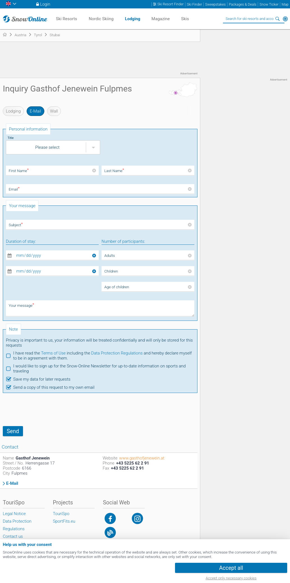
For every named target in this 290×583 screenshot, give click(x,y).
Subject (16, 225)
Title (11, 138)
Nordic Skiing (101, 18)
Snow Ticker (269, 4)
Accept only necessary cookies (231, 578)
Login (45, 4)
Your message (21, 305)
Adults (109, 255)
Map (285, 4)
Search (277, 18)
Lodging (13, 111)
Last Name (114, 170)
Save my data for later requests (41, 379)
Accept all (231, 568)
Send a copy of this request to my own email (54, 387)
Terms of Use (53, 353)
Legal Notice (14, 513)
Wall (54, 111)
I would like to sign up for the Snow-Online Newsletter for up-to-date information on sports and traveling (99, 368)
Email (14, 189)
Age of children (116, 287)
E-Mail (35, 111)
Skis (185, 18)
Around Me (285, 18)
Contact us (13, 536)
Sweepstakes (215, 4)
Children (111, 271)
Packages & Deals (242, 4)
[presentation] (45, 409)
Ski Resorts (66, 18)
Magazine (160, 18)
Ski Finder (194, 4)
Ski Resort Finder (170, 4)
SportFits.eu (64, 521)
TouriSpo (61, 513)
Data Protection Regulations (116, 353)
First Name (19, 170)
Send (13, 431)
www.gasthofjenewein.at (141, 458)
